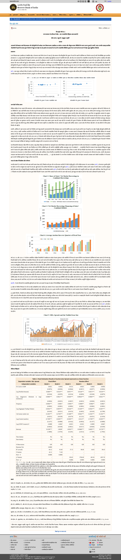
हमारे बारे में (15, 15)
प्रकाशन (55, 15)
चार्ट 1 (12, 71)
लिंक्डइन (101, 545)
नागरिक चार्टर (13, 545)
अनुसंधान (72, 15)
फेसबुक (93, 545)
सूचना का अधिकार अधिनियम (67, 545)
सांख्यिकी (79, 15)
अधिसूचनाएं (23, 15)
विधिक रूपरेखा (63, 15)
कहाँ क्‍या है (101, 555)
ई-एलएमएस (27, 542)
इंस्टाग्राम (101, 542)
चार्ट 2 (96, 164)
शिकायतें (12, 547)
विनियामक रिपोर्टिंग (88, 15)
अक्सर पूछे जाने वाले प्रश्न (30, 547)
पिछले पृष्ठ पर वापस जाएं (60, 531)
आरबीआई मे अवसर (46, 547)
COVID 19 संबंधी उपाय (30, 540)
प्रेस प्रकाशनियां (31, 15)
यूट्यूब (93, 542)
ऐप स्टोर (93, 552)
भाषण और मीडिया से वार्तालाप (43, 15)
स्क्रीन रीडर (109, 558)
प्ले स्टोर (93, 549)
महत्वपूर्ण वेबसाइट (46, 545)
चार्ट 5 (103, 304)
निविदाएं (63, 547)
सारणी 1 (13, 283)
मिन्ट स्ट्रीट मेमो (17, 19)
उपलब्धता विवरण (102, 558)
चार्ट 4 (54, 169)
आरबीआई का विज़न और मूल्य (67, 542)
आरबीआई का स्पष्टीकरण (47, 549)
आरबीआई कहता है (65, 540)
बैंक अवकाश (13, 540)
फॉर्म (43, 540)
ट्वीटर (100, 540)
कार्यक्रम (26, 545)
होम (10, 15)
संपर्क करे (13, 549)
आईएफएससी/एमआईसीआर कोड (49, 542)
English (109, 1)
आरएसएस (93, 540)
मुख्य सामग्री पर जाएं (14, 1)
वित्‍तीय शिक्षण (28, 549)
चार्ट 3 (67, 167)
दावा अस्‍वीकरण (107, 555)
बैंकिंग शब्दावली (14, 542)
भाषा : (105, 1)
